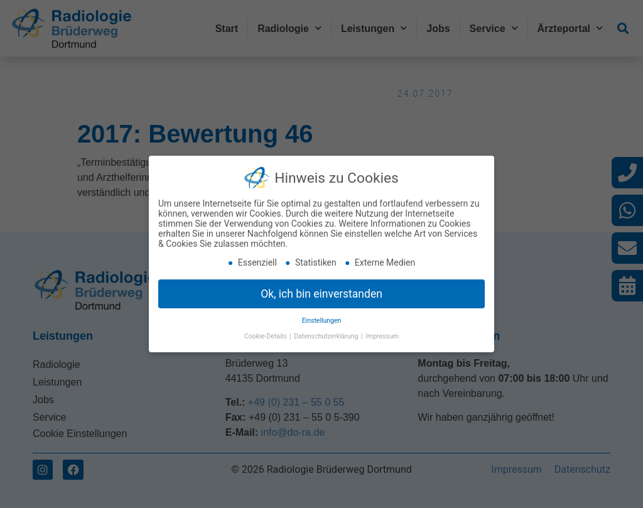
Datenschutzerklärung (327, 336)
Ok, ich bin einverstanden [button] (321, 292)
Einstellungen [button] (322, 320)
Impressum (382, 336)
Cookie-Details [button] (266, 336)
